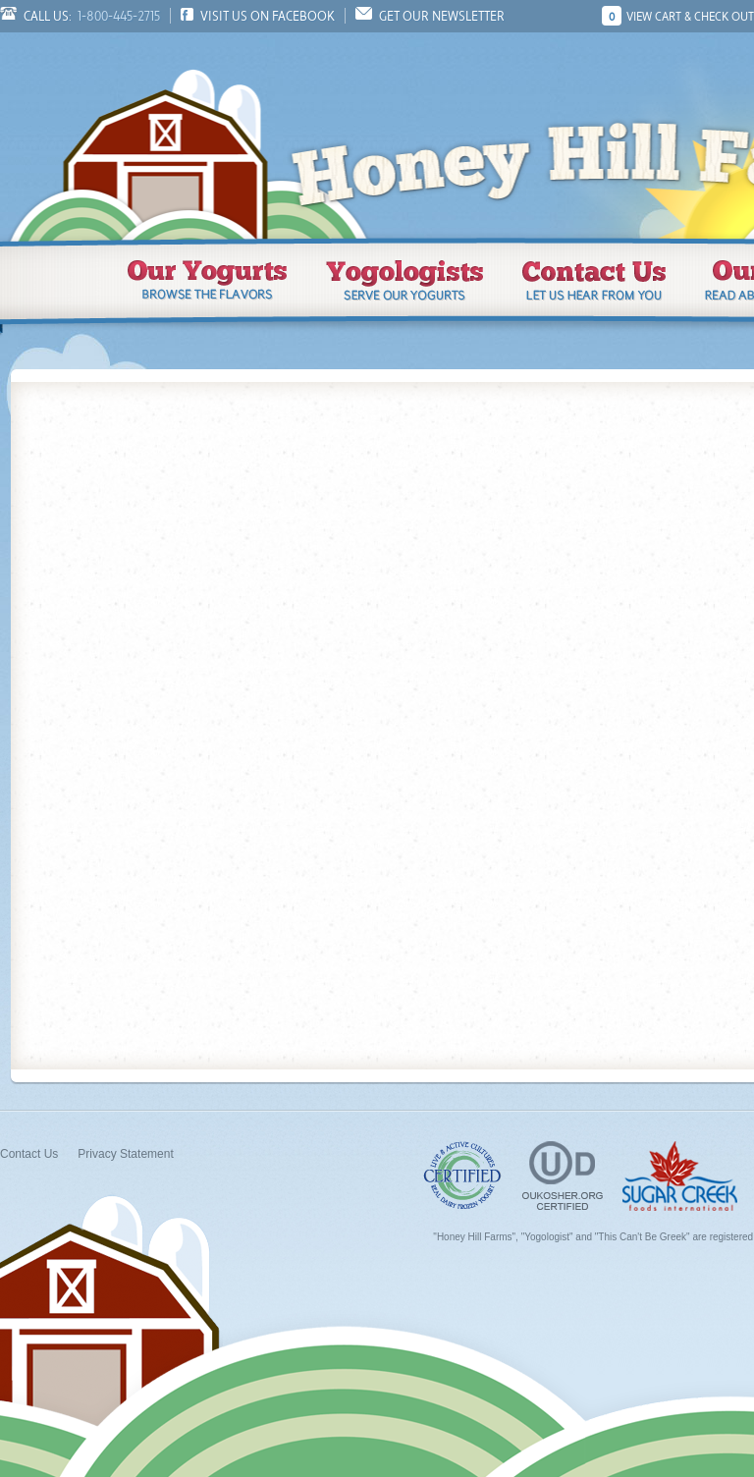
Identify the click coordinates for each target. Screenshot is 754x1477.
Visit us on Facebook (267, 16)
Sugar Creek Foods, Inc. (679, 1176)
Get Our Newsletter (442, 16)
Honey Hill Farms (167, 135)
